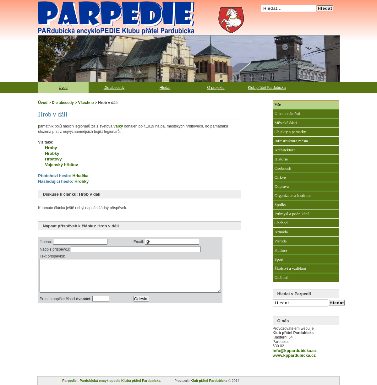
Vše (278, 104)
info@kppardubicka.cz (295, 350)
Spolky (280, 204)
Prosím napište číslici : (66, 305)
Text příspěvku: (52, 256)
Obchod (281, 222)
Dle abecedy (114, 87)
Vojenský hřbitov (61, 164)
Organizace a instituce (293, 195)
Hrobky (52, 153)
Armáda (281, 232)
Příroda (281, 241)
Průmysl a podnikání (292, 213)
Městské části (286, 122)
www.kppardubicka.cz (294, 355)
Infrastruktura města (291, 140)
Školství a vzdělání (290, 268)
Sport (279, 259)
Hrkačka (80, 175)
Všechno (86, 102)
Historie (281, 159)
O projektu (215, 87)
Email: (150, 242)
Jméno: (46, 242)
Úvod (63, 87)
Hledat (165, 87)
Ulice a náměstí (287, 113)
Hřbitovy (53, 159)
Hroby (51, 147)
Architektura (285, 150)
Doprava (282, 186)
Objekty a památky (290, 131)
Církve (280, 177)
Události (282, 277)
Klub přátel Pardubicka (267, 87)
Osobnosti (283, 168)
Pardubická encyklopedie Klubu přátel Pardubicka (105, 3)
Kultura (281, 250)
